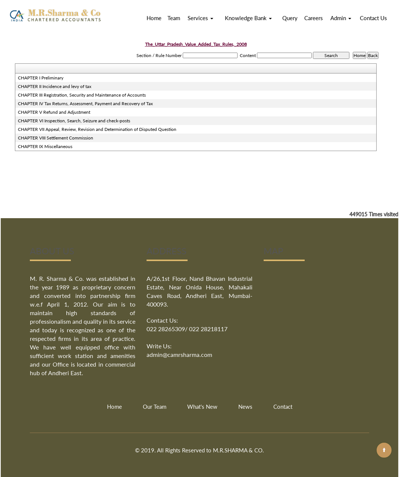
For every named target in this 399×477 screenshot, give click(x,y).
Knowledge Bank (248, 18)
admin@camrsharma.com (179, 354)
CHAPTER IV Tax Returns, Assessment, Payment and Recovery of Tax (85, 103)
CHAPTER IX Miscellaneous (45, 146)
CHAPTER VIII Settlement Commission (55, 138)
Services (200, 18)
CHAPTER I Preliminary (40, 78)
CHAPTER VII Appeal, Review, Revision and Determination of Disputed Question (97, 129)
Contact (282, 406)
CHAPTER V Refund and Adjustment (54, 112)
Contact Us (373, 18)
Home (154, 18)
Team (173, 18)
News (245, 406)
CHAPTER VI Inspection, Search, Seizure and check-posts (74, 120)
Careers (313, 18)
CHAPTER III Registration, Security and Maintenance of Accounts (82, 95)
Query (290, 18)
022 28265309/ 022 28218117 (187, 328)
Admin (340, 18)
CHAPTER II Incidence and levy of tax (54, 86)
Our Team (154, 406)
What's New (202, 406)
